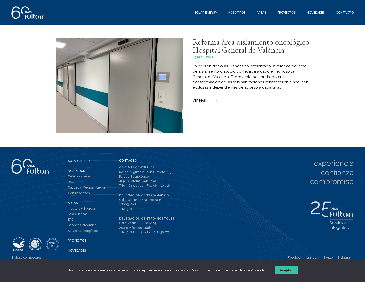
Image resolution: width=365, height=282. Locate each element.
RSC (71, 182)
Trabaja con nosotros (26, 257)
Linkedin (312, 257)
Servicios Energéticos (83, 231)
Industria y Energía (81, 208)
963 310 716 (161, 185)
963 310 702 (134, 185)
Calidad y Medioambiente (87, 187)
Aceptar (286, 270)
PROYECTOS (77, 240)
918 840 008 (135, 209)
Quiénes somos (79, 176)
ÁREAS (73, 203)
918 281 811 (135, 232)
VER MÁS (199, 100)
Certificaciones (79, 193)
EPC (71, 219)
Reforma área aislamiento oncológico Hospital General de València (251, 46)
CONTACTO (128, 160)
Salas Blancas (77, 214)
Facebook (295, 257)
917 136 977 (161, 232)
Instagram (345, 257)
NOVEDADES (77, 250)
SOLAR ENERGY (79, 161)
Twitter (328, 257)
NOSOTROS (76, 171)
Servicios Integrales (82, 225)
